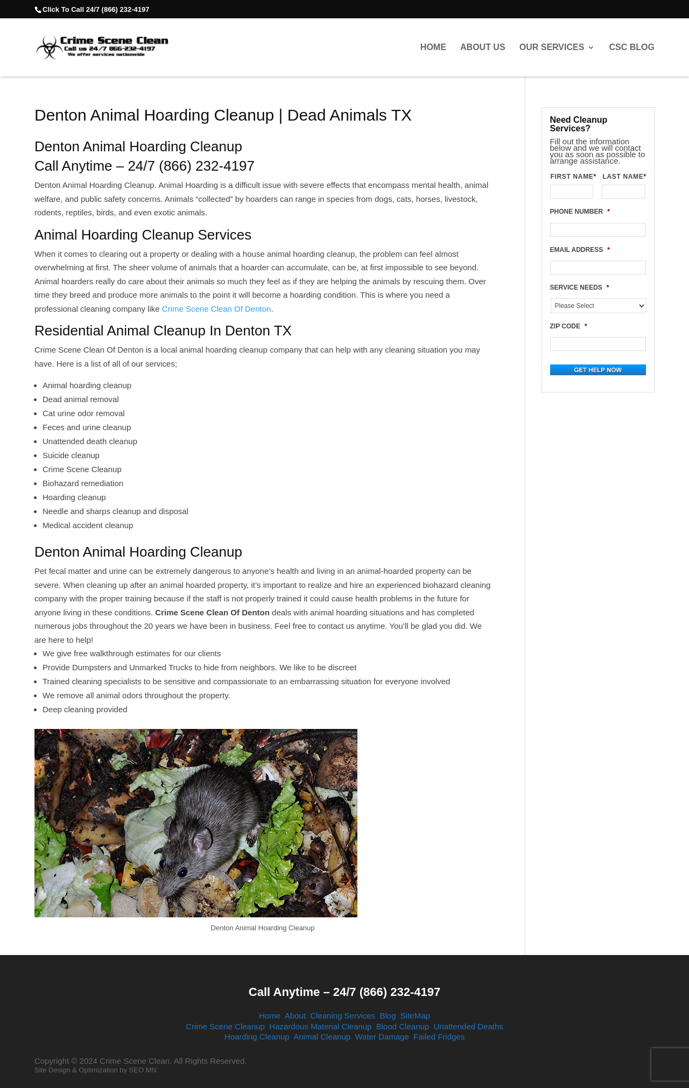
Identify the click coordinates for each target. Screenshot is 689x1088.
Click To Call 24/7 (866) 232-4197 (96, 9)
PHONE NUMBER (580, 211)
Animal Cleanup (321, 1036)
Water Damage (382, 1036)
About (295, 1015)
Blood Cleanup (402, 1026)
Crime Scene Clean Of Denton (215, 308)
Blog (387, 1015)
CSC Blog (632, 47)
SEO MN (143, 1070)
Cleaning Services (342, 1015)
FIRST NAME (572, 176)
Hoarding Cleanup (257, 1036)
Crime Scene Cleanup (225, 1026)
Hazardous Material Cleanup (320, 1026)
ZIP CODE (568, 326)
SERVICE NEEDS (579, 287)
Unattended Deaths (468, 1026)
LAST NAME (623, 176)
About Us (482, 47)
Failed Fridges (439, 1036)
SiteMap (415, 1015)
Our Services (552, 47)
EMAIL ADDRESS (580, 250)
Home (433, 47)
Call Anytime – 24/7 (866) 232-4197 (344, 992)
